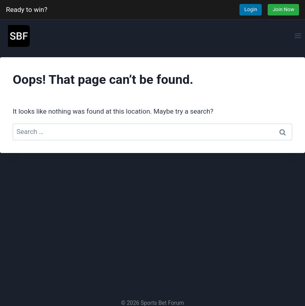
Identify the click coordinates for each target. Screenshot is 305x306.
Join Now (283, 9)
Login (250, 9)
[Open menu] (297, 35)
